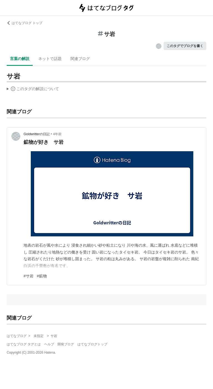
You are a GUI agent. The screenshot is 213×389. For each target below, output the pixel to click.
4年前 (57, 134)
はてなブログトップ (92, 344)
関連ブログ (80, 58)
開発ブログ (65, 344)
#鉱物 (42, 276)
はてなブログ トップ (24, 23)
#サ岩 (29, 276)
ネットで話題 (50, 58)
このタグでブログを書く (185, 46)
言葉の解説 (19, 58)
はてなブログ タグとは (24, 344)
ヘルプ (49, 344)
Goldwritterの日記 (37, 134)
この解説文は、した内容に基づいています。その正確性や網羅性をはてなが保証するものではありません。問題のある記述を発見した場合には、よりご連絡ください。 (33, 89)
